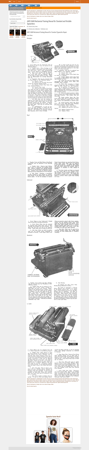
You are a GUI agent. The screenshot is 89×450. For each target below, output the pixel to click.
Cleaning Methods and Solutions (60, 13)
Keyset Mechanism (36, 13)
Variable (74, 10)
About (14, 1)
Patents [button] (37, 5)
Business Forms (37, 14)
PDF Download (11, 37)
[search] (17, 21)
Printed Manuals (20, 26)
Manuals (30, 7)
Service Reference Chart (43, 14)
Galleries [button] (23, 5)
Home (28, 7)
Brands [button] (11, 5)
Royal (40, 16)
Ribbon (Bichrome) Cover (30, 13)
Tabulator (41, 13)
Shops (20, 28)
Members (77, 1)
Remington (38, 16)
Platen (71, 10)
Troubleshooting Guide (39, 10)
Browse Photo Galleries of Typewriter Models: (15, 19)
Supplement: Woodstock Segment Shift (63, 14)
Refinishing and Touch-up (68, 13)
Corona (43, 16)
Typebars (51, 13)
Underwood (46, 16)
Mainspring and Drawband (58, 10)
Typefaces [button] (30, 5)
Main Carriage (49, 10)
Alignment (47, 13)
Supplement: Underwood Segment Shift (52, 14)
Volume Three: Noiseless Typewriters (32, 18)
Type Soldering (74, 13)
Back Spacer (44, 13)
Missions (19, 1)
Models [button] (17, 5)
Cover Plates (44, 10)
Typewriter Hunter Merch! (53, 417)
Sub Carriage (53, 10)
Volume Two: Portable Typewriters (31, 16)
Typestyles (54, 13)
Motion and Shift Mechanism (66, 10)
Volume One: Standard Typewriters (31, 10)
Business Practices (32, 14)
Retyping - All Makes (50, 16)
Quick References (15, 28)
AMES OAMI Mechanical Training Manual (37, 7)
